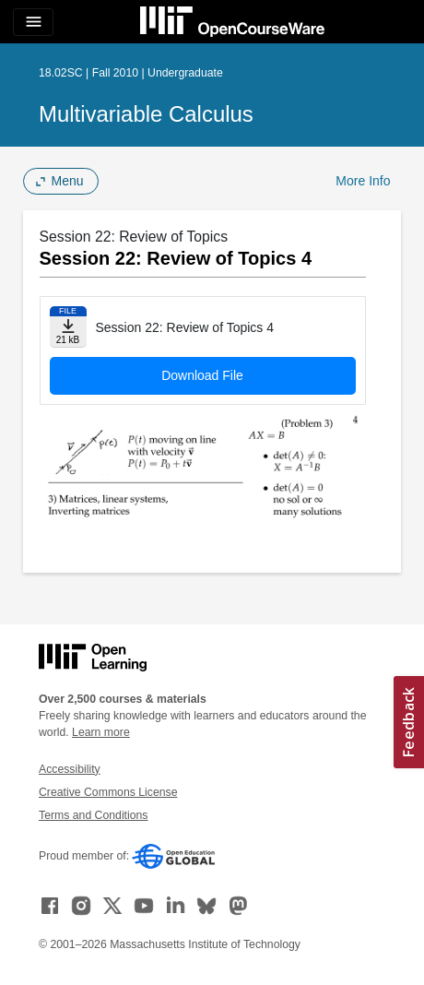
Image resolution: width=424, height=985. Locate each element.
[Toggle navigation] (33, 22)
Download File (202, 375)
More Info (363, 180)
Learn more (101, 732)
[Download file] (68, 327)
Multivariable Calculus (146, 113)
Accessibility (69, 769)
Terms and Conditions (93, 815)
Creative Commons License (108, 792)
